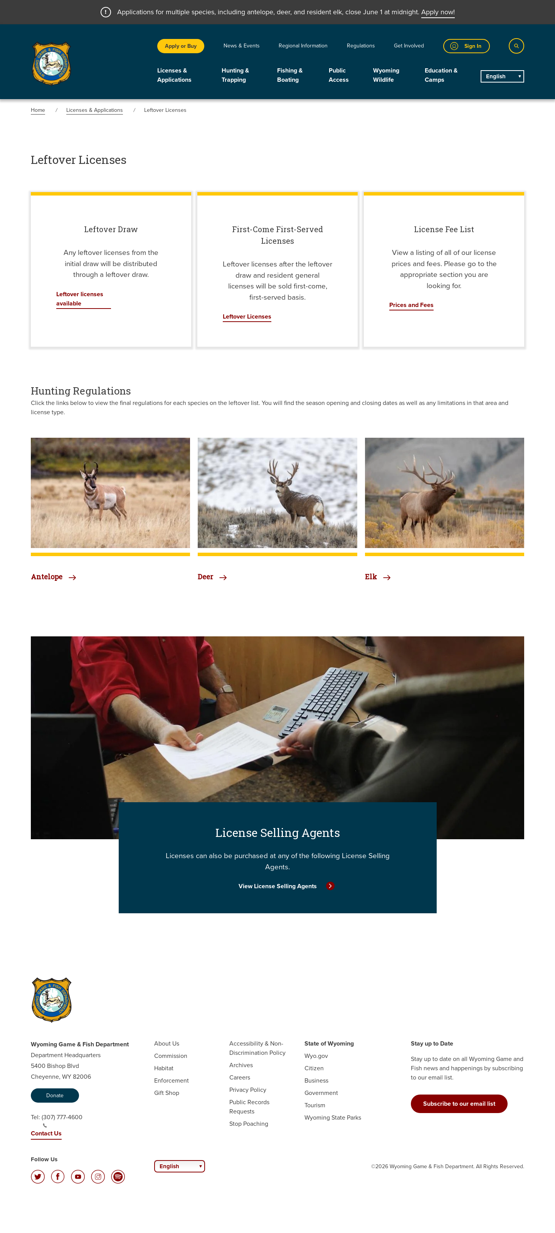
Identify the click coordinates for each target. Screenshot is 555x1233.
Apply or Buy (181, 46)
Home (38, 110)
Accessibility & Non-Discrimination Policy (257, 1048)
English (496, 76)
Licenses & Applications (174, 75)
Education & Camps (441, 75)
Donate (55, 1095)
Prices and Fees (411, 304)
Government (321, 1092)
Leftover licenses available (79, 299)
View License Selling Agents (278, 886)
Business (316, 1080)
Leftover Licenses (247, 316)
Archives (241, 1065)
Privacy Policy (247, 1089)
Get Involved (409, 46)
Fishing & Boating (290, 75)
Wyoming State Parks (332, 1117)
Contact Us (46, 1133)
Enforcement (171, 1080)
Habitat (163, 1068)
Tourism (314, 1105)
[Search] (516, 46)
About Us (166, 1043)
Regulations (361, 46)
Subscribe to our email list (459, 1103)
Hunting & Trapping (235, 75)
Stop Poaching (248, 1123)
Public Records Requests (249, 1107)
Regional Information (303, 46)
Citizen (314, 1068)
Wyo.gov (316, 1055)
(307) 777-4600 (62, 1120)
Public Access (339, 75)
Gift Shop (166, 1092)
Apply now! (438, 12)
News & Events (242, 46)
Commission (170, 1055)
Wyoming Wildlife (386, 75)
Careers (239, 1077)
